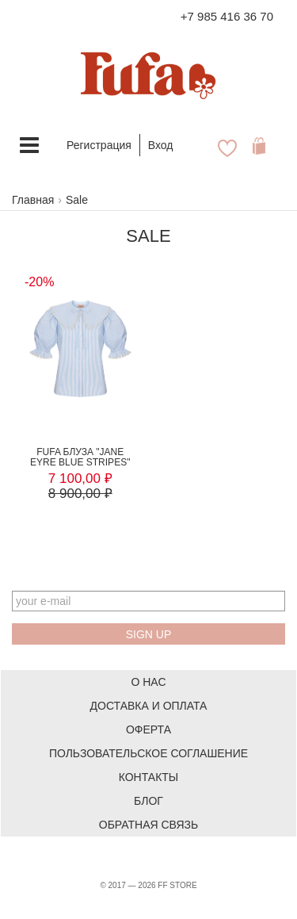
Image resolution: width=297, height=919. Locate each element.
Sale (77, 199)
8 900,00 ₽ (80, 493)
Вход (160, 145)
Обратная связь (148, 824)
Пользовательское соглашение (148, 753)
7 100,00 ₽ (80, 478)
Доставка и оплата (149, 705)
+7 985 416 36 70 (227, 16)
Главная (33, 199)
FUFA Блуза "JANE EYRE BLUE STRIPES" (80, 457)
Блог (148, 801)
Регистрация (99, 145)
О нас (148, 682)
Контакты (149, 777)
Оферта (148, 729)
